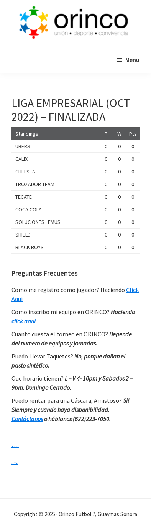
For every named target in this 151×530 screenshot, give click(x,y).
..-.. (14, 461)
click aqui (23, 321)
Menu (132, 59)
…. (15, 445)
